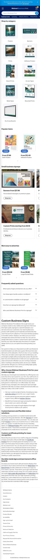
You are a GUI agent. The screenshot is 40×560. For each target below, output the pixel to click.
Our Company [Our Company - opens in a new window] (7, 499)
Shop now (8, 235)
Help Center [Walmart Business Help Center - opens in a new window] (6, 502)
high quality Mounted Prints (16, 473)
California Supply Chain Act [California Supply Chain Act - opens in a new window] (10, 532)
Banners (29, 418)
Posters (8, 422)
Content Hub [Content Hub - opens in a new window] (6, 547)
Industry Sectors (23, 16)
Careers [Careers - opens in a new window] (5, 496)
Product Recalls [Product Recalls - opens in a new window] (7, 514)
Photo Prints (33, 16)
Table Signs (32, 473)
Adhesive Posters (13, 425)
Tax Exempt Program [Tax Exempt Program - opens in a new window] (8, 553)
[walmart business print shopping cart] (37, 8)
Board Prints (5, 467)
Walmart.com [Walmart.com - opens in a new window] (6, 505)
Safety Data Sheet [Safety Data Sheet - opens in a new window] (8, 541)
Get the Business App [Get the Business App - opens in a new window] (8, 511)
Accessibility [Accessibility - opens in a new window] (6, 517)
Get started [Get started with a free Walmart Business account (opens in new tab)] (26, 3)
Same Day (14, 16)
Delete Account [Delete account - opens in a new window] (7, 550)
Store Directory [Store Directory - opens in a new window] (7, 493)
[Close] (37, 2)
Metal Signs (31, 466)
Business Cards (5, 16)
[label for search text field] (18, 13)
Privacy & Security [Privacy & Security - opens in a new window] (8, 526)
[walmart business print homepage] (19, 8)
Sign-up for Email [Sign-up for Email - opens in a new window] (7, 520)
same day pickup (10, 394)
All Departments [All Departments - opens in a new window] (7, 490)
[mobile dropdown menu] (2, 8)
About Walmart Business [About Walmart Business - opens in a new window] (9, 544)
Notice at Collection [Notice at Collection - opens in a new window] (8, 529)
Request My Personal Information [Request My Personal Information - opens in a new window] (12, 538)
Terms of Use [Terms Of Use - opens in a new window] (6, 523)
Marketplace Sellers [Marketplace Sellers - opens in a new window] (8, 508)
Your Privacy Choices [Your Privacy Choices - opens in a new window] (8, 535)
